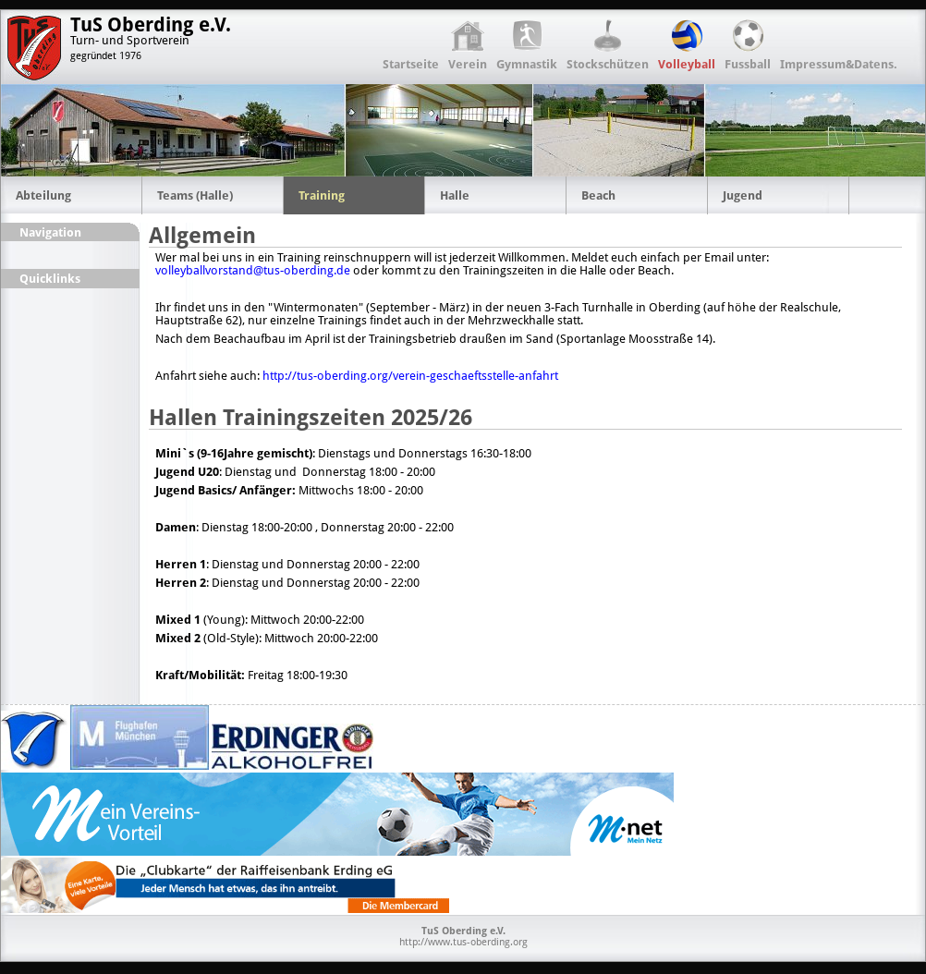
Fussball (748, 64)
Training (322, 195)
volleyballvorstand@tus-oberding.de (252, 270)
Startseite (411, 64)
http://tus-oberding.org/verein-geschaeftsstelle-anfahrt (410, 376)
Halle (454, 195)
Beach (598, 195)
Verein (467, 64)
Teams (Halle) (195, 195)
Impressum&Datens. (838, 64)
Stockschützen (608, 64)
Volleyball (686, 64)
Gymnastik (526, 64)
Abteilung (43, 195)
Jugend (742, 195)
